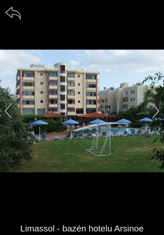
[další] (156, 111)
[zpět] (13, 13)
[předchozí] (8, 111)
